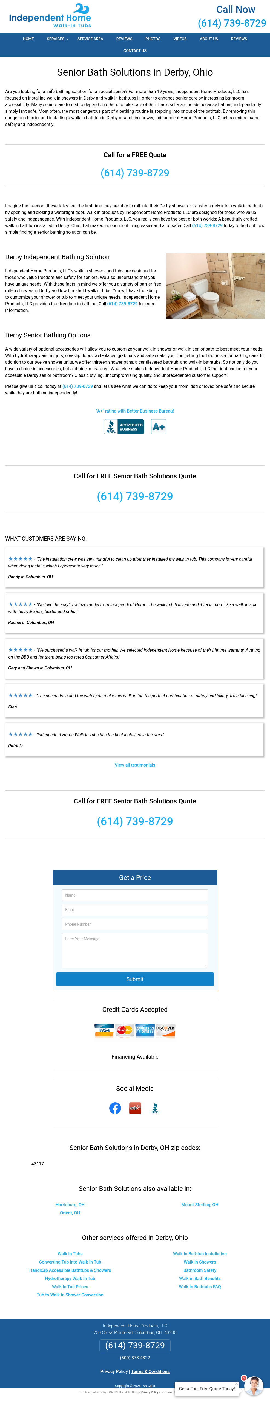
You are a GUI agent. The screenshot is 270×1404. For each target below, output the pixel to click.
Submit (134, 979)
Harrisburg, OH (70, 1204)
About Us (209, 39)
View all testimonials (135, 765)
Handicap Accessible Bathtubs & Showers (70, 1270)
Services (58, 41)
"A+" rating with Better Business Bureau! (135, 411)
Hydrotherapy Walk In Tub (70, 1278)
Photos (152, 39)
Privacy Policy (114, 1371)
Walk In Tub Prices (70, 1286)
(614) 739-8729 (232, 23)
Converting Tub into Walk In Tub (70, 1262)
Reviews (124, 39)
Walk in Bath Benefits (200, 1278)
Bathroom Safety (199, 1270)
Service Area (90, 39)
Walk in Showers (200, 1262)
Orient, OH (70, 1213)
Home (28, 39)
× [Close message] (236, 1383)
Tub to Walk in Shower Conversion (70, 1295)
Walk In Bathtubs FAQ (200, 1286)
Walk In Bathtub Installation (200, 1253)
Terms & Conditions (150, 1371)
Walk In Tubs (70, 1253)
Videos (180, 39)
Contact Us (135, 51)
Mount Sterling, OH (199, 1204)
